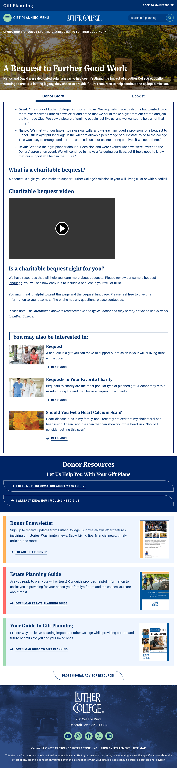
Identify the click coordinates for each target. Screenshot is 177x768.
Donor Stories (38, 31)
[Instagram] (78, 736)
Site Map (139, 748)
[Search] (170, 18)
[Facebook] (89, 736)
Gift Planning (18, 5)
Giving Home (12, 31)
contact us (115, 300)
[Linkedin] (109, 736)
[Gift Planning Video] (62, 228)
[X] (99, 736)
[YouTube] (68, 736)
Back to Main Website (158, 5)
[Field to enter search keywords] (147, 18)
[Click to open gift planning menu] (26, 18)
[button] (62, 228)
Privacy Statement (115, 748)
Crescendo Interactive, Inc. (76, 748)
